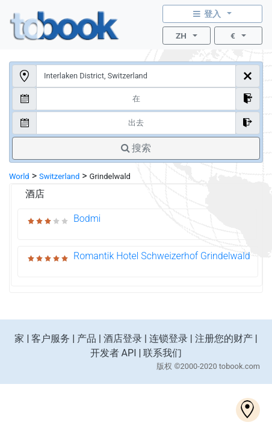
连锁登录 (168, 338)
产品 (86, 338)
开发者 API (113, 353)
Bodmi (86, 218)
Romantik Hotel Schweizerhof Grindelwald (161, 256)
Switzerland (59, 176)
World (19, 176)
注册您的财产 (224, 338)
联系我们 (162, 353)
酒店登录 (123, 338)
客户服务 (50, 338)
